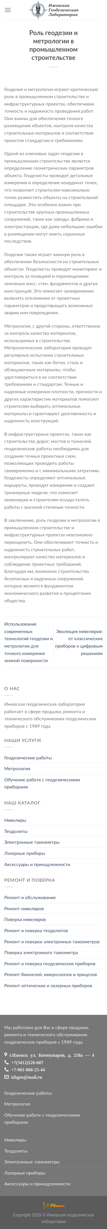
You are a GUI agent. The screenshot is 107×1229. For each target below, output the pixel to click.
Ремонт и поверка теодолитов (36, 930)
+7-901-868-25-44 (27, 1069)
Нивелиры (15, 820)
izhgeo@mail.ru (25, 1076)
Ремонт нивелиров (24, 908)
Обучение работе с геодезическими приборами (42, 783)
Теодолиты (16, 831)
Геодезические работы (28, 757)
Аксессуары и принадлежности (37, 864)
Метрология (17, 768)
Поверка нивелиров (25, 919)
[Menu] (7, 10)
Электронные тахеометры (32, 842)
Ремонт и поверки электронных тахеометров (52, 941)
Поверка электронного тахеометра (41, 952)
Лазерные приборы (24, 853)
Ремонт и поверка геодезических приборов (50, 963)
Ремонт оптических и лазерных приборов (48, 985)
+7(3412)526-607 (26, 1062)
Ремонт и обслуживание (30, 897)
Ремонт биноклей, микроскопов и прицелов (50, 974)
